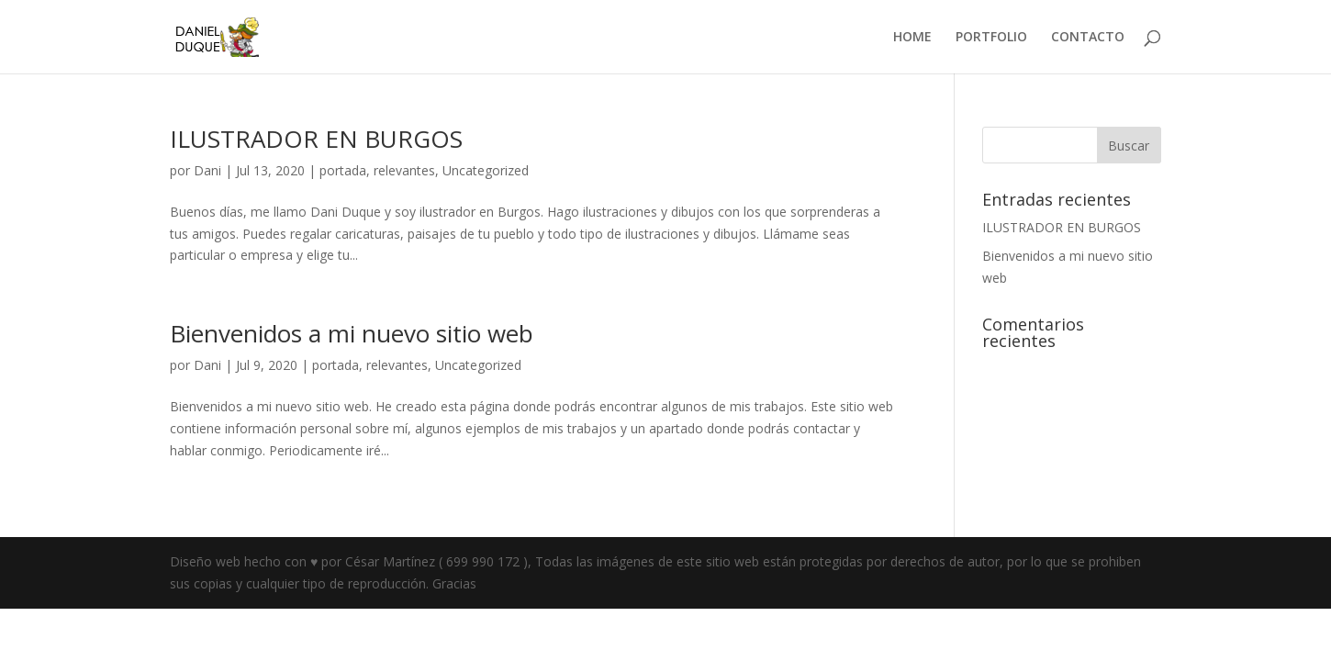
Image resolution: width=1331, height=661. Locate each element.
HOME (912, 37)
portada (342, 170)
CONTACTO (1087, 37)
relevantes (404, 170)
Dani (207, 170)
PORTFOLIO (991, 37)
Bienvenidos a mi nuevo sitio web (351, 333)
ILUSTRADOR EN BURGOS (316, 138)
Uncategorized (485, 170)
